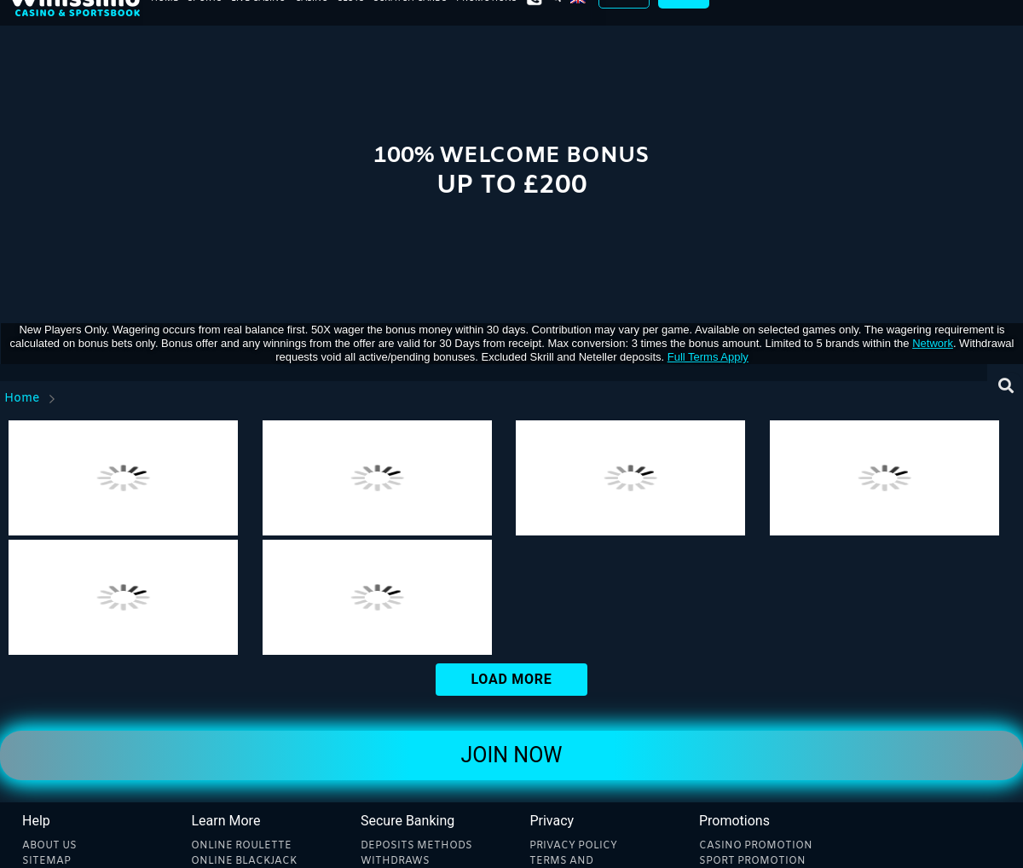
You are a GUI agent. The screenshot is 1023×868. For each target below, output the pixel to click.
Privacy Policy (573, 846)
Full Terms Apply (708, 356)
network (932, 343)
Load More (511, 679)
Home (21, 399)
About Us (49, 846)
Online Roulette (241, 846)
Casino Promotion (755, 846)
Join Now (511, 755)
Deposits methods (416, 846)
